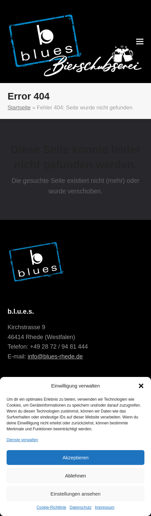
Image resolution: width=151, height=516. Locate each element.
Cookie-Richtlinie (51, 507)
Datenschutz (81, 507)
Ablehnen (75, 475)
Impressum (104, 507)
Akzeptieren (75, 457)
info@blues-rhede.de (55, 356)
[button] (141, 386)
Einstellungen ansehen (75, 494)
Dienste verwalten (22, 440)
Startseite (19, 107)
